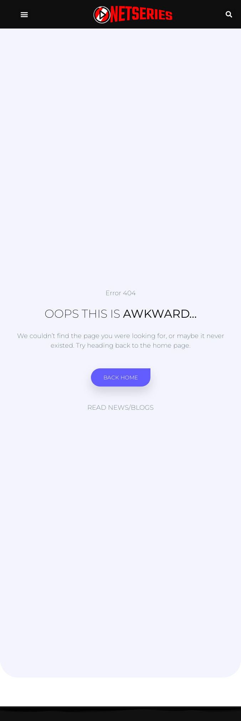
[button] (24, 14)
